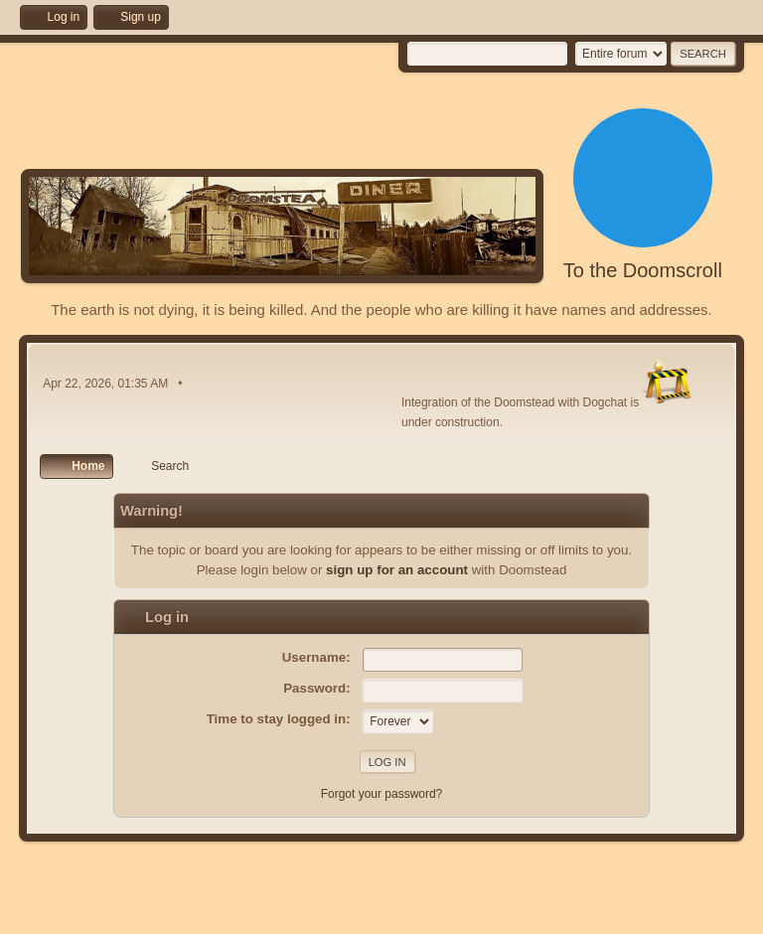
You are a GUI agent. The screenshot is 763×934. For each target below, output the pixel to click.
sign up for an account (397, 569)
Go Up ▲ (721, 913)
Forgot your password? (382, 794)
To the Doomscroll (642, 270)
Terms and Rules (649, 913)
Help (588, 913)
